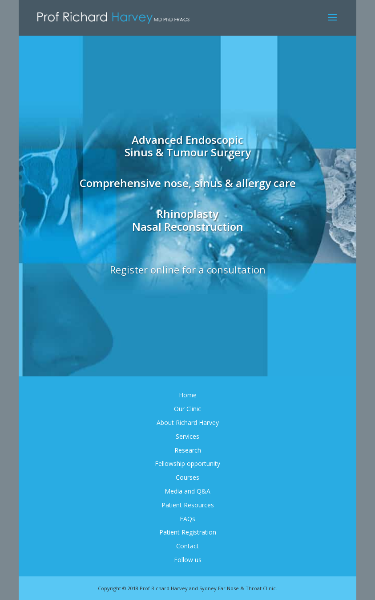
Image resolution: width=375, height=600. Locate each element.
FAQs (187, 518)
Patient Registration (187, 532)
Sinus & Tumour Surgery (188, 152)
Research (187, 450)
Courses (187, 477)
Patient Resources (187, 505)
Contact (187, 546)
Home (188, 395)
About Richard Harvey (188, 422)
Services (187, 436)
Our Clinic (187, 408)
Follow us (188, 559)
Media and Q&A (187, 491)
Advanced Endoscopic (187, 139)
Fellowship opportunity (187, 463)
